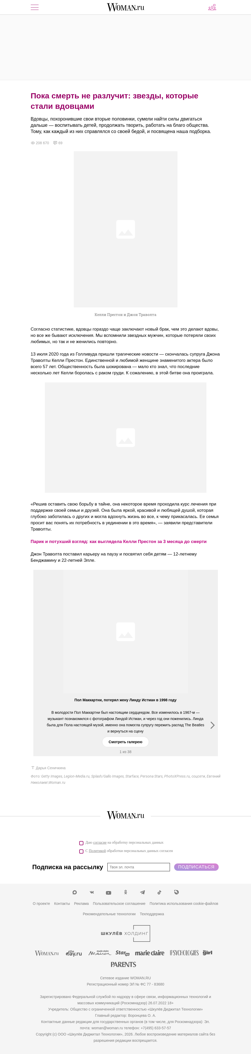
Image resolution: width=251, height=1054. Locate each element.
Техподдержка (152, 914)
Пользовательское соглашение (119, 903)
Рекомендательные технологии (109, 914)
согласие (100, 842)
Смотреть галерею (125, 742)
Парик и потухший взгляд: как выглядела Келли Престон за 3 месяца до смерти (119, 541)
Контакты (62, 903)
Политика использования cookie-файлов (184, 903)
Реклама (81, 903)
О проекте (41, 903)
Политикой (97, 851)
